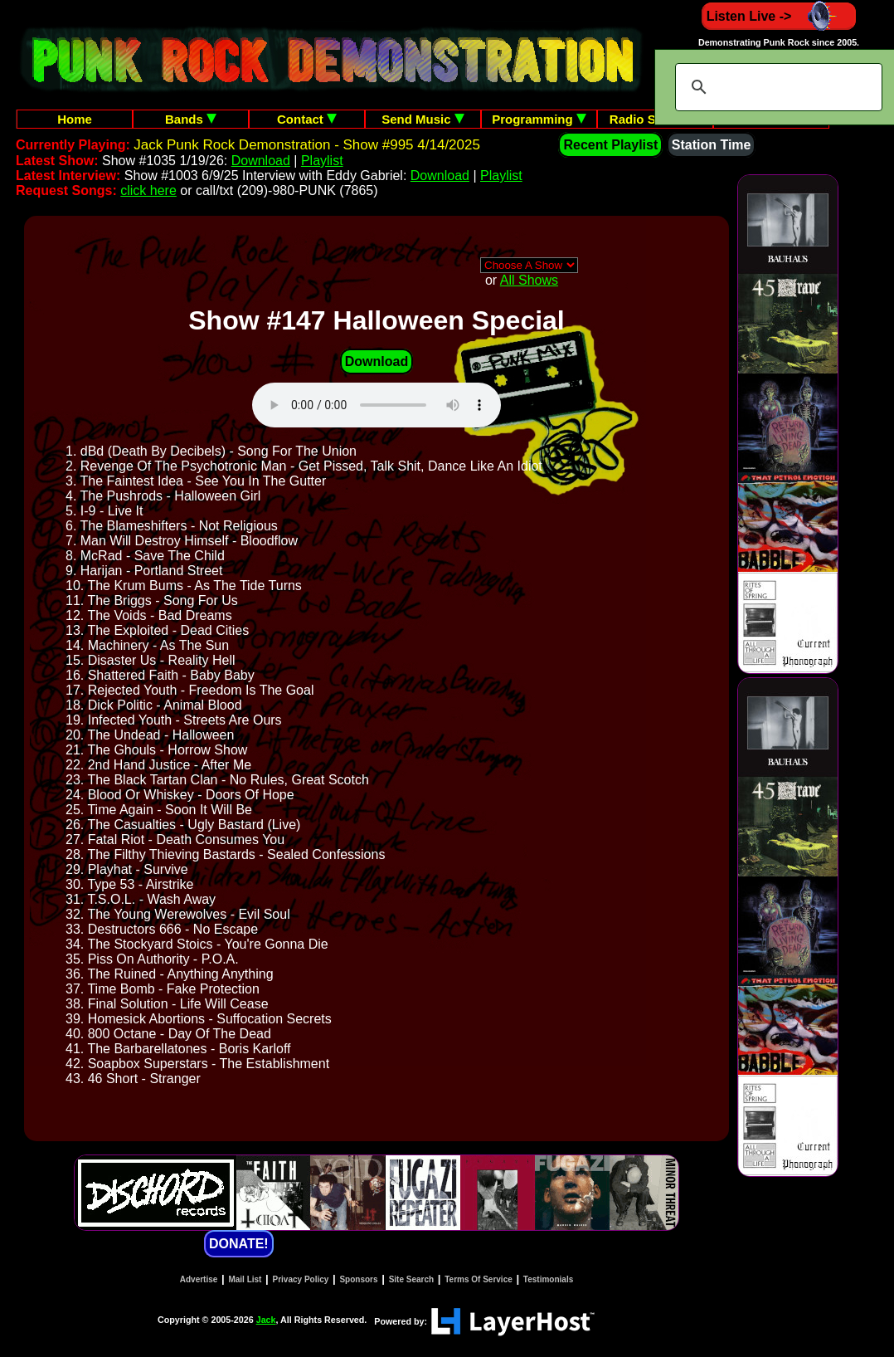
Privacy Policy (301, 1279)
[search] (776, 87)
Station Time (711, 145)
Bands (190, 119)
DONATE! (239, 1244)
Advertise (199, 1279)
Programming (539, 119)
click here (148, 190)
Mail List (244, 1279)
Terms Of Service (479, 1279)
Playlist (322, 161)
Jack (266, 1320)
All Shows (529, 280)
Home (74, 119)
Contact (307, 119)
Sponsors (358, 1279)
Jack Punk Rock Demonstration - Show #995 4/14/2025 (307, 145)
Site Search (411, 1279)
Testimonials (548, 1279)
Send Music (422, 119)
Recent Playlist (610, 145)
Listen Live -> (779, 16)
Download (260, 161)
